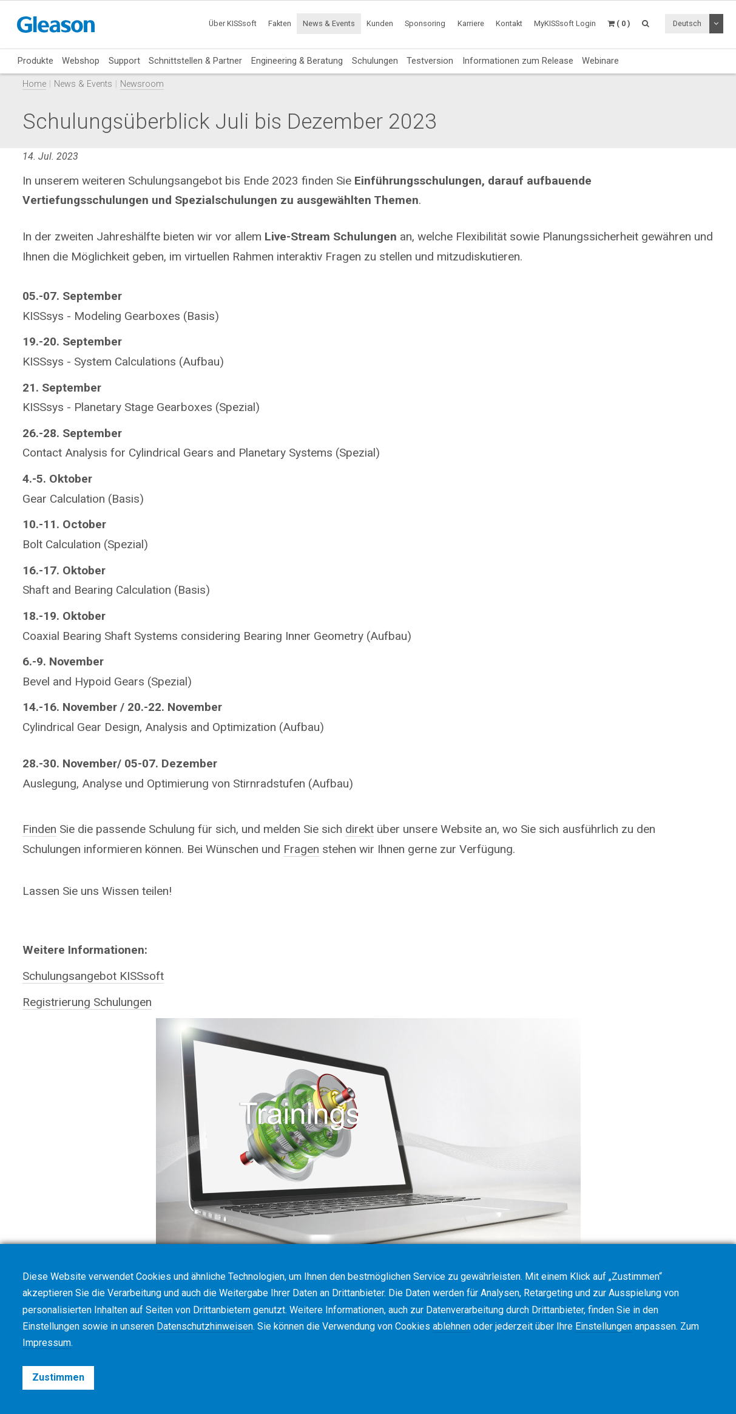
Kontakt (509, 23)
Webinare (600, 60)
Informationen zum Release (517, 60)
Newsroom (142, 84)
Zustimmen (58, 1377)
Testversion (430, 60)
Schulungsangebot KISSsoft (93, 976)
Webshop (81, 60)
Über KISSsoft (233, 23)
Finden (39, 829)
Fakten (279, 23)
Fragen (301, 849)
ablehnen (452, 1326)
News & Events (329, 23)
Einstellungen (603, 1326)
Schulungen (375, 60)
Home (34, 84)
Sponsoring (425, 23)
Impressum (46, 1342)
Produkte (35, 60)
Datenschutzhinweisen (205, 1326)
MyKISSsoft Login (565, 23)
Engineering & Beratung (297, 60)
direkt (359, 829)
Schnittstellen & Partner (195, 60)
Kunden (379, 23)
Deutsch (687, 23)
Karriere (470, 23)
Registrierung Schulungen (87, 1002)
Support (124, 60)
